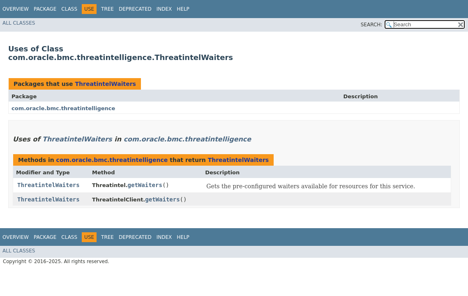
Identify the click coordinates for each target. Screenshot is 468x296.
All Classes (18, 23)
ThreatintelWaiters (105, 84)
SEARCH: (372, 25)
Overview (15, 9)
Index (164, 9)
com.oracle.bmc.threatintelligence (63, 108)
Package (45, 9)
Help (183, 9)
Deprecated (135, 9)
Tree (107, 9)
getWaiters (145, 185)
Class (69, 9)
